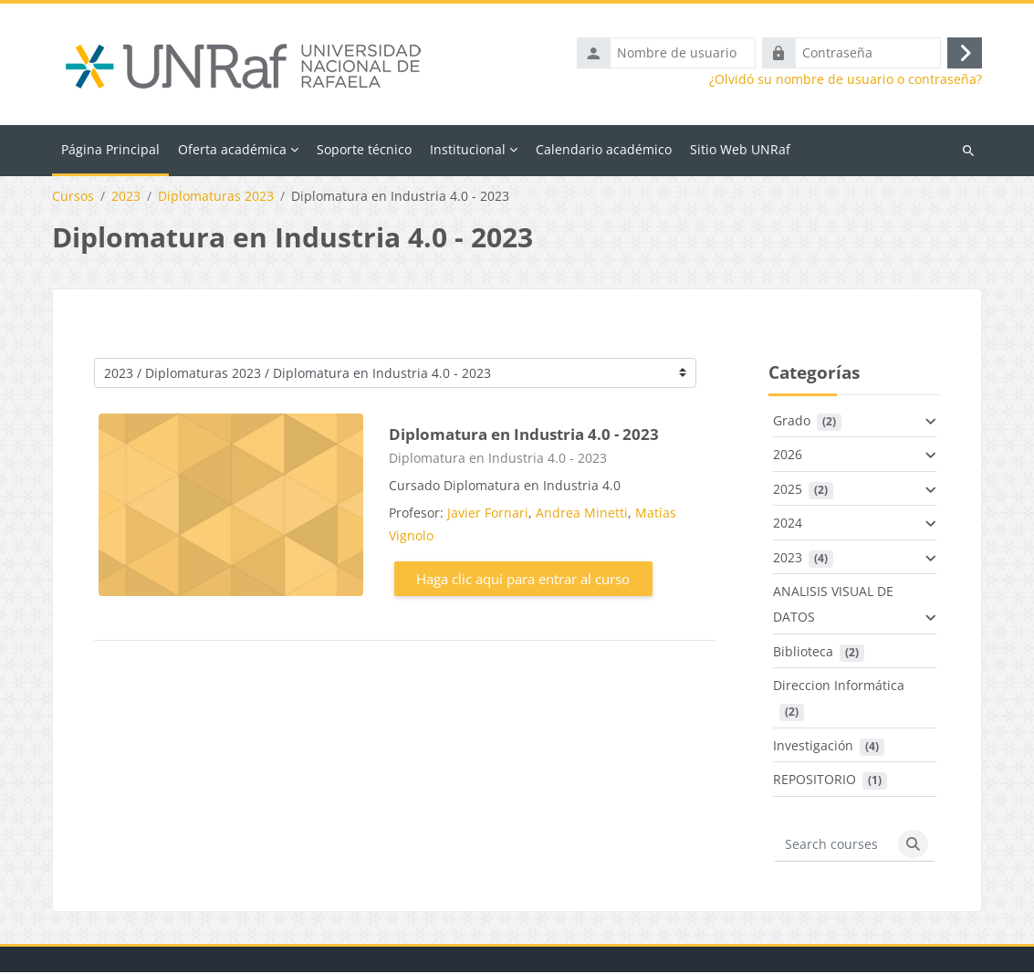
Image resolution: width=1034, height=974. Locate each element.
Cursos (73, 198)
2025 (787, 489)
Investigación (813, 746)
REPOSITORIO (814, 781)
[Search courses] (834, 845)
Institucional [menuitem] (468, 150)
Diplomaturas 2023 (216, 198)
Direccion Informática (838, 687)
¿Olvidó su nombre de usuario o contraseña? (845, 80)
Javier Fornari (487, 513)
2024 (787, 524)
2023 (126, 198)
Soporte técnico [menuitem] (364, 150)
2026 (787, 456)
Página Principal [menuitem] (110, 150)
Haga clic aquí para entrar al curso (523, 580)
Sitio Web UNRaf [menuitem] (740, 150)
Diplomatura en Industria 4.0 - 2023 (524, 435)
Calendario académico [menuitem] (604, 150)
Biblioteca (803, 652)
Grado (791, 421)
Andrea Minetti (582, 513)
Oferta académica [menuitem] (232, 150)
